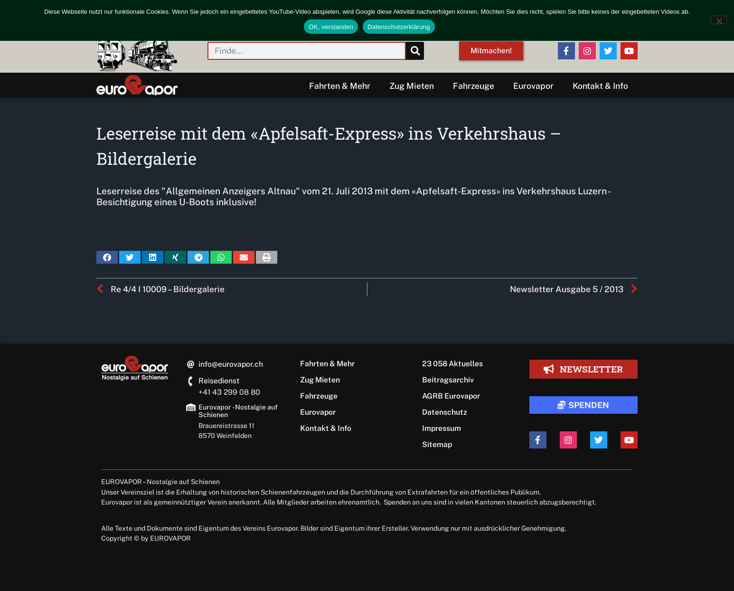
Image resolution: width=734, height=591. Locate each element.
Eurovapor (533, 86)
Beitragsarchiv (448, 379)
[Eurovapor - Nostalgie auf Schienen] (191, 407)
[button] (107, 257)
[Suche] (415, 51)
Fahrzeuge (473, 86)
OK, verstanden (331, 26)
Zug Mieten (411, 86)
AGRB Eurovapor (451, 395)
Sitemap (437, 444)
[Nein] (719, 20)
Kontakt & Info (600, 86)
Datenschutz (444, 412)
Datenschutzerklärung (398, 26)
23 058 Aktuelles (452, 363)
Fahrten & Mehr (339, 86)
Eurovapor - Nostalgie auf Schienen (238, 411)
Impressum (441, 428)
